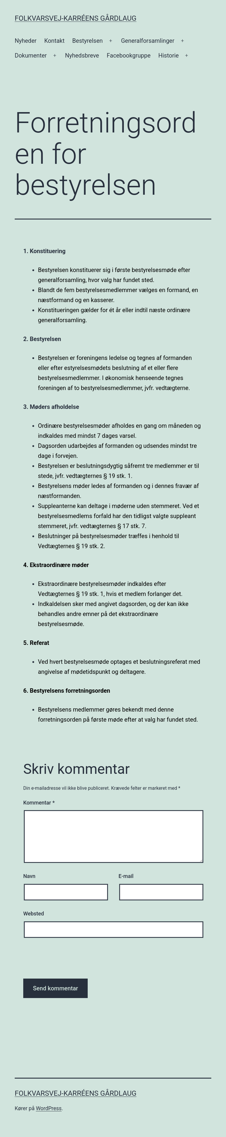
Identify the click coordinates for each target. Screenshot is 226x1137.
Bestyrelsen (87, 40)
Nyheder (25, 40)
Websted (33, 913)
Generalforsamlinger (147, 40)
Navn (29, 876)
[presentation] (68, 961)
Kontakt (54, 40)
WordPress (49, 1108)
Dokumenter (31, 55)
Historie (168, 55)
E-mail (126, 876)
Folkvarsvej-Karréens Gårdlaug (76, 18)
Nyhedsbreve (82, 55)
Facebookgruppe (129, 55)
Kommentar (39, 802)
